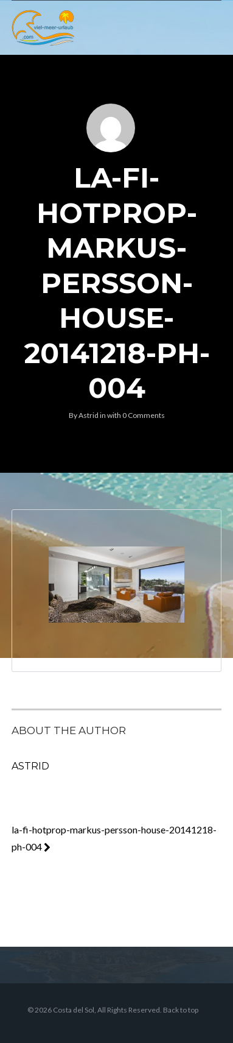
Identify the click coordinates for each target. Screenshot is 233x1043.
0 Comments (143, 415)
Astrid (88, 415)
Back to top (180, 1009)
